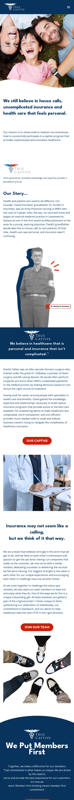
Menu (68, 7)
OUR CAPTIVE (37, 440)
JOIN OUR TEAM (37, 627)
